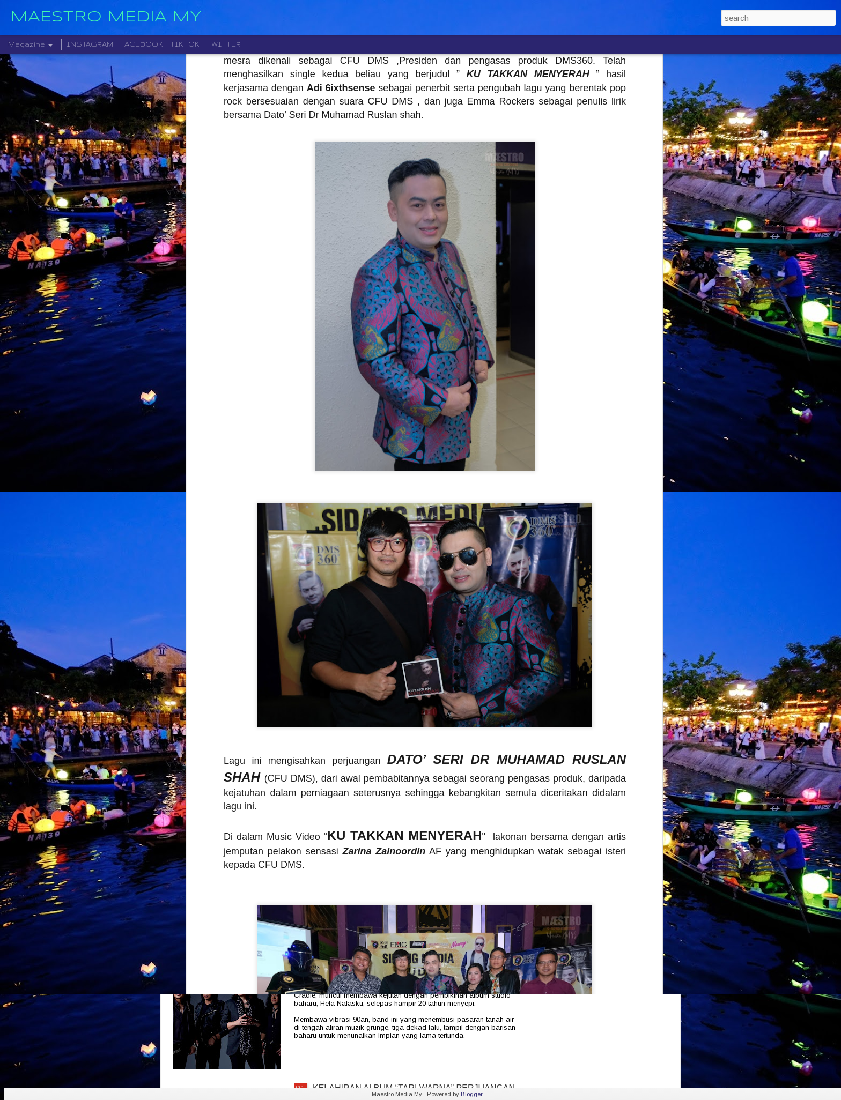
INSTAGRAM (90, 44)
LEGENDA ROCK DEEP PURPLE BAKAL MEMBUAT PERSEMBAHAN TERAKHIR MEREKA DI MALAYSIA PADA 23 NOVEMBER (415, 854)
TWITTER (223, 44)
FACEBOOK (141, 44)
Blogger (471, 1094)
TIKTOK (185, 44)
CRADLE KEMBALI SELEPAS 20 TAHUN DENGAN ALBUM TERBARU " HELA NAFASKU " (411, 971)
